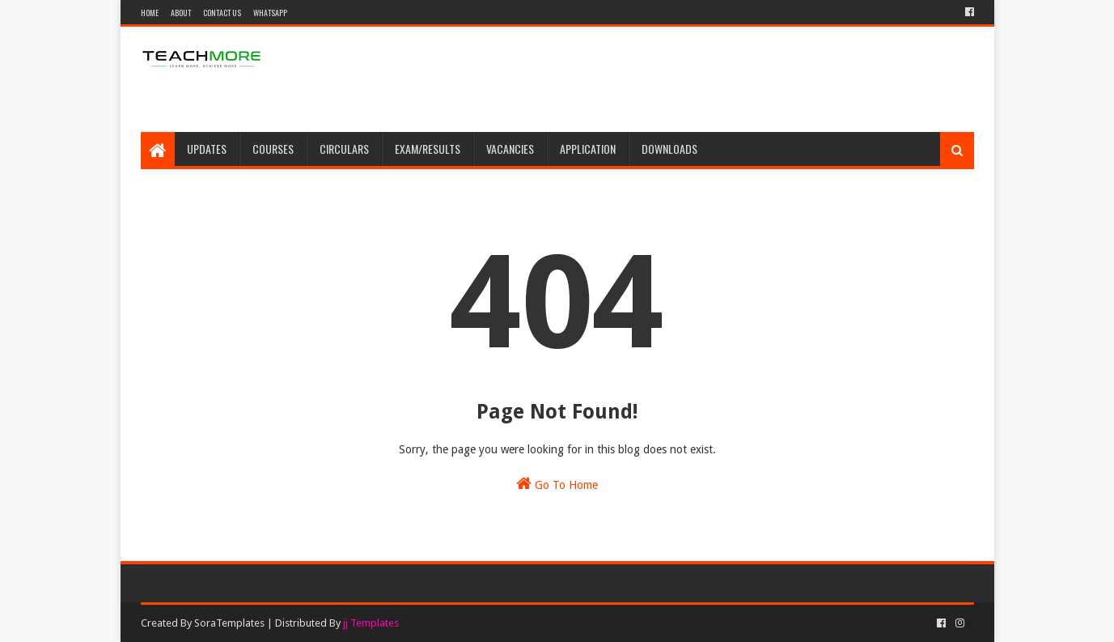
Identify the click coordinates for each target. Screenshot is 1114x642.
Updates (207, 148)
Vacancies (510, 148)
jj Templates (371, 623)
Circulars (344, 148)
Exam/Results (427, 148)
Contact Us (222, 12)
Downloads (669, 148)
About (181, 12)
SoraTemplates (229, 623)
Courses (273, 148)
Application (588, 148)
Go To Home (557, 483)
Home (150, 12)
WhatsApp (270, 12)
